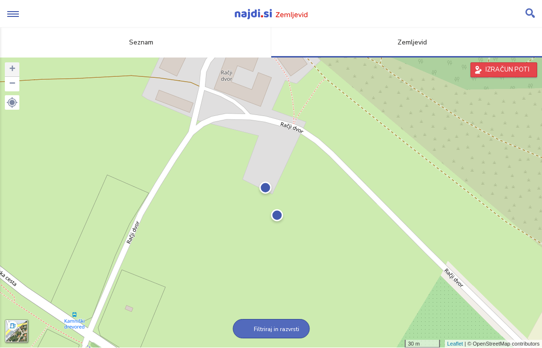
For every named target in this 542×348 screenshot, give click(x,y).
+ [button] (12, 69)
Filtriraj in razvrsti (271, 329)
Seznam (135, 42)
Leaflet (455, 344)
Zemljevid (406, 42)
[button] (12, 102)
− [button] (12, 84)
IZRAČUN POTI (507, 69)
